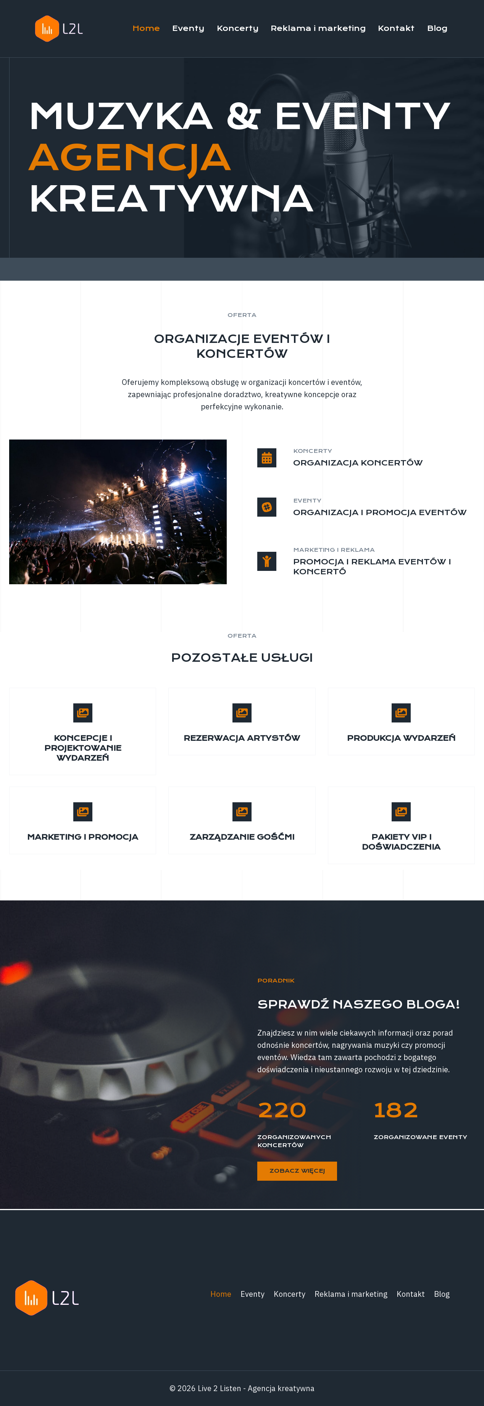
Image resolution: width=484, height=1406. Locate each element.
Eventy (188, 28)
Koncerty (237, 28)
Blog (437, 28)
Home (146, 28)
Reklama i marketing (318, 28)
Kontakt (396, 28)
